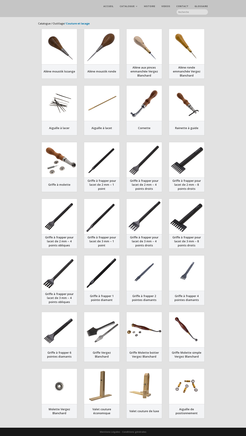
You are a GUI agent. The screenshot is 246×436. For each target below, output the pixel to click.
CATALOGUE (127, 6)
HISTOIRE (149, 6)
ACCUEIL (108, 6)
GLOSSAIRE (201, 6)
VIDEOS (165, 6)
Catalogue (44, 23)
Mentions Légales (110, 431)
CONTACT (182, 6)
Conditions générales (134, 431)
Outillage (58, 23)
